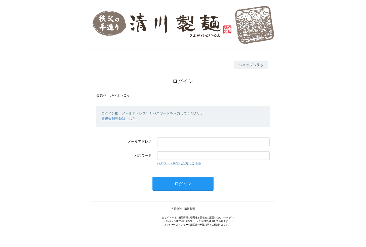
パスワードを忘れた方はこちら (179, 163)
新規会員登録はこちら (118, 119)
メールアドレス (140, 142)
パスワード (143, 155)
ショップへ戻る (251, 65)
